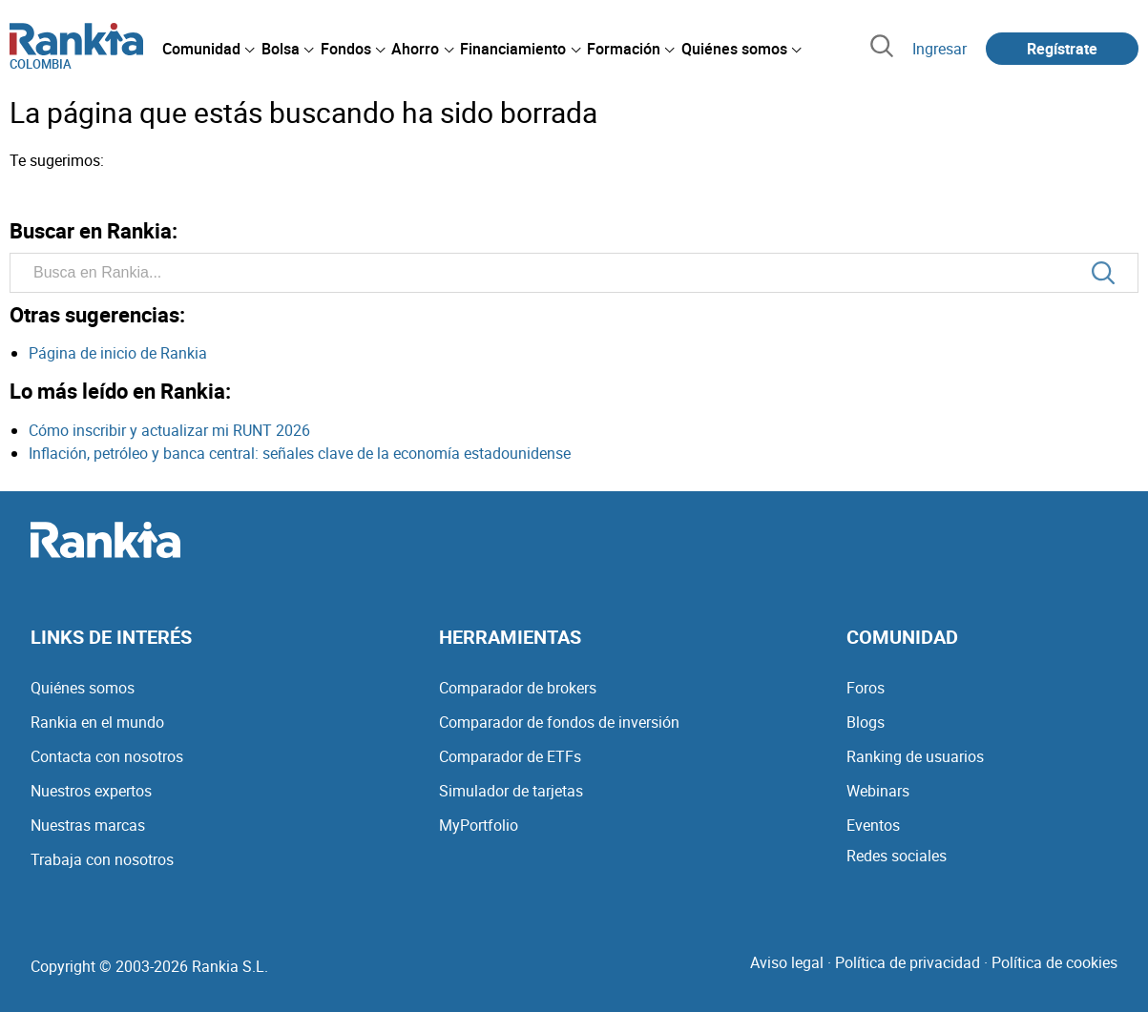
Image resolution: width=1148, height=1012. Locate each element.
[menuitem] (208, 48)
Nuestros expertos (91, 790)
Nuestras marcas (88, 825)
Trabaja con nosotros (102, 859)
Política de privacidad (907, 962)
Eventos (873, 825)
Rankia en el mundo (97, 722)
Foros (865, 687)
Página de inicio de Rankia (118, 352)
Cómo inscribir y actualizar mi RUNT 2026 (169, 430)
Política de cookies (1054, 962)
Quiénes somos (83, 687)
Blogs (865, 722)
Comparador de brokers (517, 687)
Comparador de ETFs (510, 756)
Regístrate (1062, 48)
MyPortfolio (478, 825)
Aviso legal (787, 962)
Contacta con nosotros (107, 756)
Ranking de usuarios (915, 756)
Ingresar (939, 48)
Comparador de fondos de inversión (559, 722)
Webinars (877, 790)
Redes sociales (896, 855)
